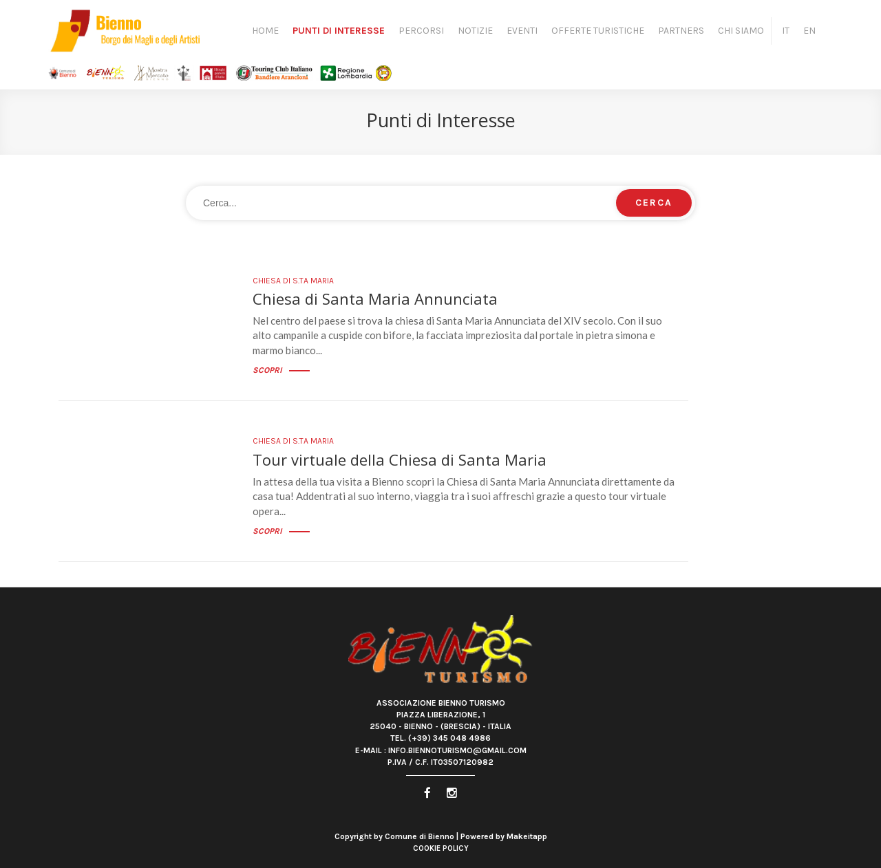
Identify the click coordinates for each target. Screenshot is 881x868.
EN (809, 30)
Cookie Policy (441, 848)
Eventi (522, 30)
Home (265, 30)
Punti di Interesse (339, 30)
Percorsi (421, 30)
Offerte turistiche (597, 30)
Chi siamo (741, 30)
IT (785, 30)
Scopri (281, 370)
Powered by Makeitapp (503, 836)
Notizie (475, 30)
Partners (681, 30)
